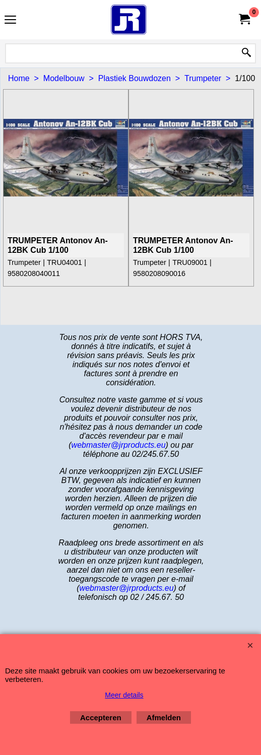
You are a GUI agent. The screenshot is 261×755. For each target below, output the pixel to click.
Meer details (124, 695)
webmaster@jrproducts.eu (119, 445)
